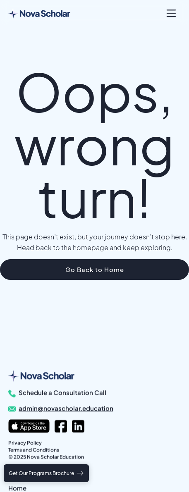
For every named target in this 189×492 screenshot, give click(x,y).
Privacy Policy (25, 442)
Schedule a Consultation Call (62, 392)
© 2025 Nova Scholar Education (46, 457)
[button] (171, 13)
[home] (39, 13)
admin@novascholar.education (66, 408)
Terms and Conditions (33, 450)
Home (17, 488)
